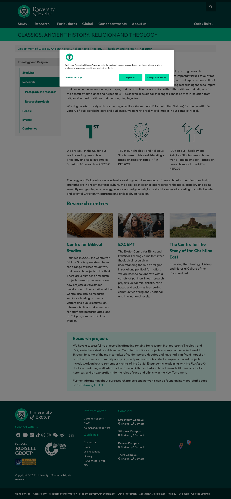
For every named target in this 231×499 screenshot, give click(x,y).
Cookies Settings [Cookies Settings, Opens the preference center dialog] (73, 77)
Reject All (130, 77)
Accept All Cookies (156, 77)
